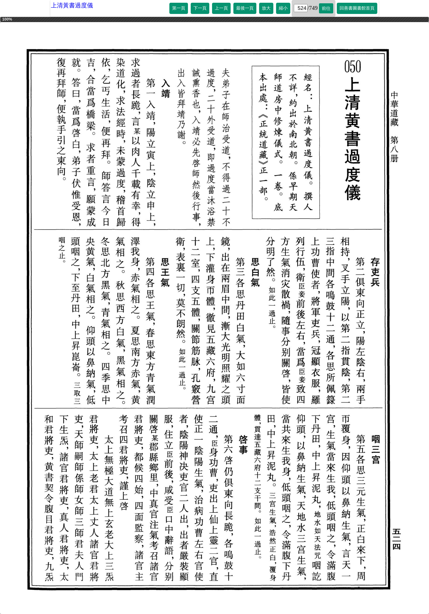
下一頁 (200, 8)
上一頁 (221, 8)
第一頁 (178, 8)
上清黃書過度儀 (72, 5)
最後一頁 (245, 8)
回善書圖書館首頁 (357, 8)
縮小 (283, 8)
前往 (326, 8)
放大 (266, 8)
